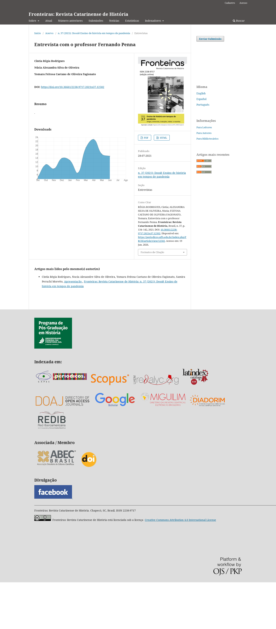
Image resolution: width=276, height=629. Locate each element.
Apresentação (73, 281)
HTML (163, 137)
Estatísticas (132, 20)
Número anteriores (70, 20)
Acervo (49, 33)
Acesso (243, 3)
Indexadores (153, 20)
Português (202, 104)
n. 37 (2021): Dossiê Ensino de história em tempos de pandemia (94, 33)
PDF (146, 137)
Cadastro (230, 3)
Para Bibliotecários (207, 138)
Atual (48, 20)
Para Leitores (204, 127)
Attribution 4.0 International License (180, 520)
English (201, 93)
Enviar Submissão (210, 38)
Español (201, 99)
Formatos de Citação (152, 252)
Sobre (33, 20)
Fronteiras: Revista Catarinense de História (78, 14)
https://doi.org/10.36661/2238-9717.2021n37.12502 (72, 87)
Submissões (96, 20)
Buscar (239, 20)
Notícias (114, 20)
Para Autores (204, 133)
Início (37, 33)
